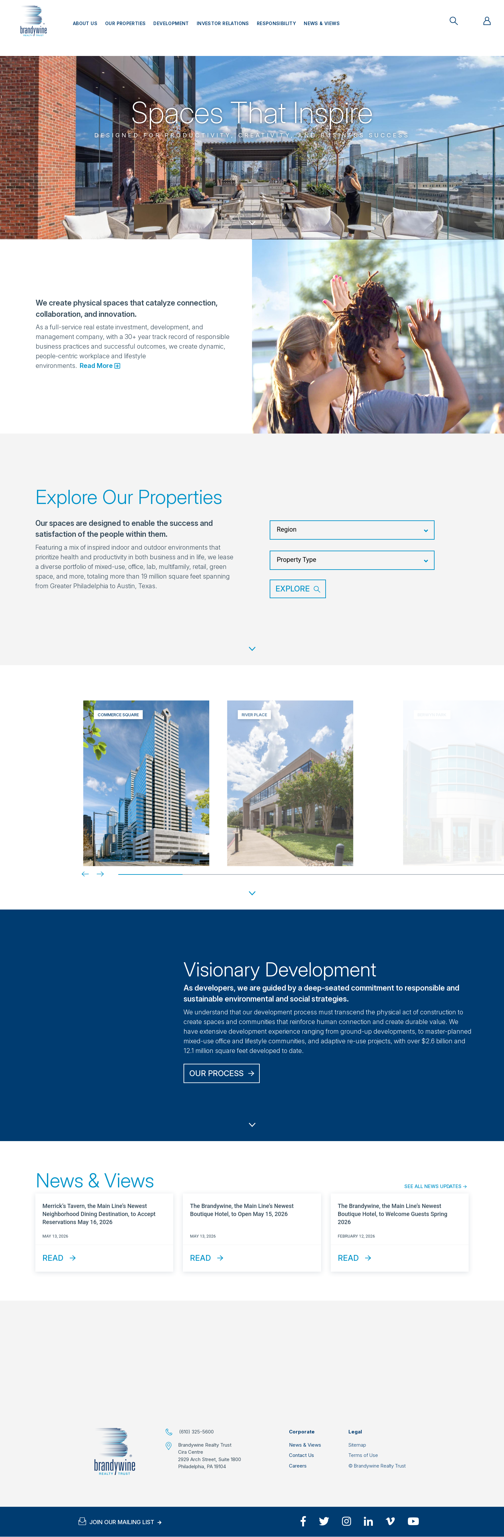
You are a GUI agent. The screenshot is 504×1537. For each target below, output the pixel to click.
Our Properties (125, 23)
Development (171, 23)
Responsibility (276, 23)
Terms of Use (363, 1455)
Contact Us (301, 1455)
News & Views (322, 23)
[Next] (95, 874)
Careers (298, 1466)
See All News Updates (433, 1186)
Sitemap (357, 1445)
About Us (85, 23)
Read (52, 1258)
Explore (292, 588)
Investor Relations (223, 23)
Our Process (216, 1073)
